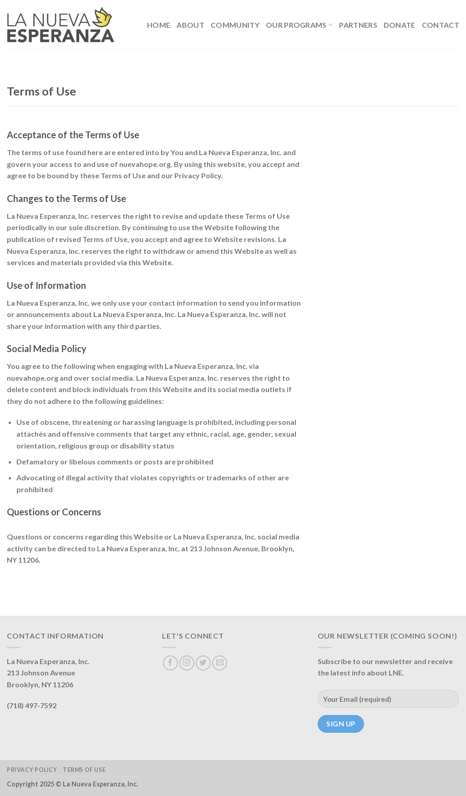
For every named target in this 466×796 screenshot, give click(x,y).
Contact (440, 24)
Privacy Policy (32, 769)
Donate (399, 24)
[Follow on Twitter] (203, 662)
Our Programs (299, 24)
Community (235, 24)
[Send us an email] (219, 662)
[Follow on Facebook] (170, 662)
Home (158, 24)
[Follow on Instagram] (186, 662)
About (190, 24)
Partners (358, 24)
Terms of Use (84, 769)
